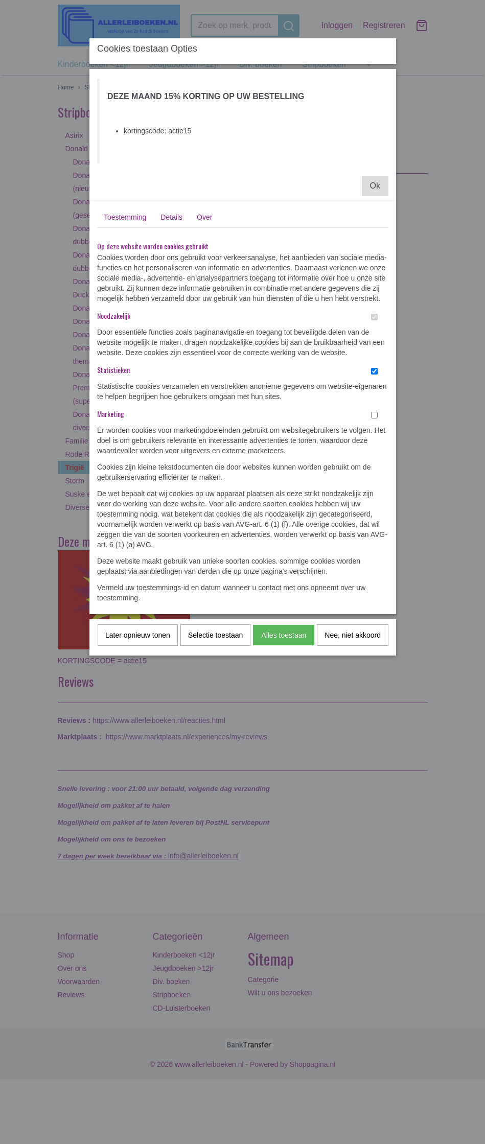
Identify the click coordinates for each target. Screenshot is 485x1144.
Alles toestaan (283, 635)
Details (171, 217)
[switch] (374, 317)
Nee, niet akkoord (353, 635)
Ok (375, 185)
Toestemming (125, 217)
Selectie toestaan (215, 635)
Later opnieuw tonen (137, 635)
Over (204, 217)
